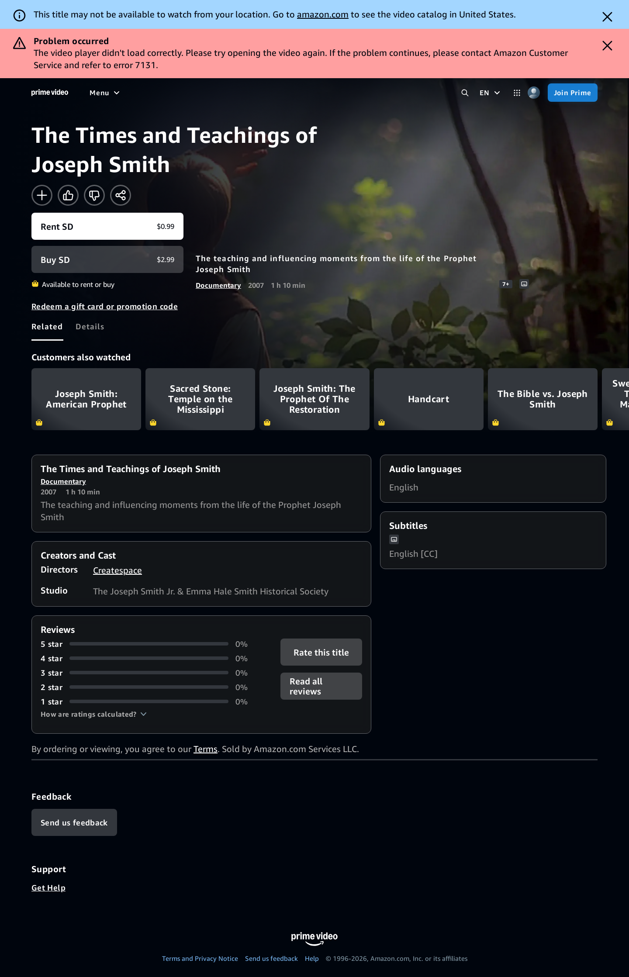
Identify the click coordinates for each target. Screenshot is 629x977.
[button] (94, 714)
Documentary (218, 285)
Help (312, 958)
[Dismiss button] (607, 17)
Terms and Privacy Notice (200, 958)
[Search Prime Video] (464, 93)
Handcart (429, 399)
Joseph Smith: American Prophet (86, 399)
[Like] (68, 195)
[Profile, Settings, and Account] (534, 93)
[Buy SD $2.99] (107, 259)
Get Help (48, 887)
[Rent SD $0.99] (107, 226)
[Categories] (516, 93)
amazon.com (323, 14)
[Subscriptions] (336, 92)
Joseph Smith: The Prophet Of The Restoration (314, 399)
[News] (244, 92)
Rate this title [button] (321, 652)
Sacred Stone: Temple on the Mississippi (200, 399)
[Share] (120, 195)
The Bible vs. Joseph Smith (543, 399)
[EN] (490, 92)
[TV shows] (170, 92)
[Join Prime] (573, 92)
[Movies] (129, 92)
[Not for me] (94, 195)
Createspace (117, 570)
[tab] (47, 326)
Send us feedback (271, 958)
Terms (206, 749)
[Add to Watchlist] (41, 195)
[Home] (49, 92)
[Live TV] (279, 92)
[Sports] (211, 92)
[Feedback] (74, 822)
